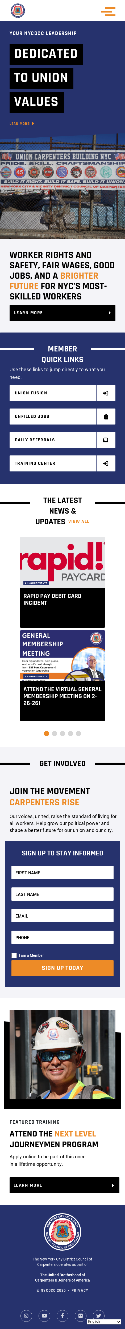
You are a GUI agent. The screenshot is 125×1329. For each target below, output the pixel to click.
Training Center (62, 463)
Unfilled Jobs (62, 416)
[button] (46, 733)
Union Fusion (62, 393)
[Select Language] (104, 1321)
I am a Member (31, 955)
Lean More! (22, 123)
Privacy (80, 1291)
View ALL (79, 521)
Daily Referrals (62, 440)
